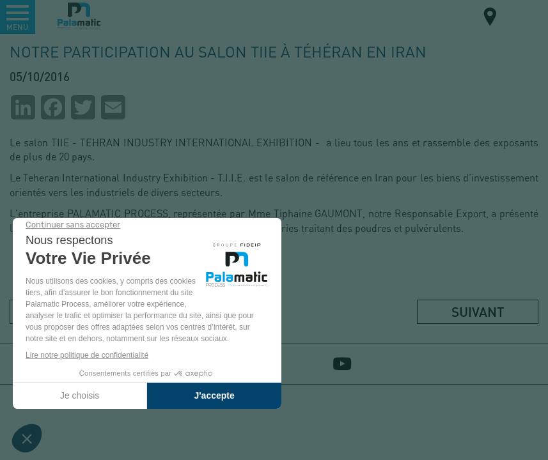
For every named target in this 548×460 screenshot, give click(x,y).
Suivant (478, 311)
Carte (490, 18)
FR (521, 15)
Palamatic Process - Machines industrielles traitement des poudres (79, 16)
